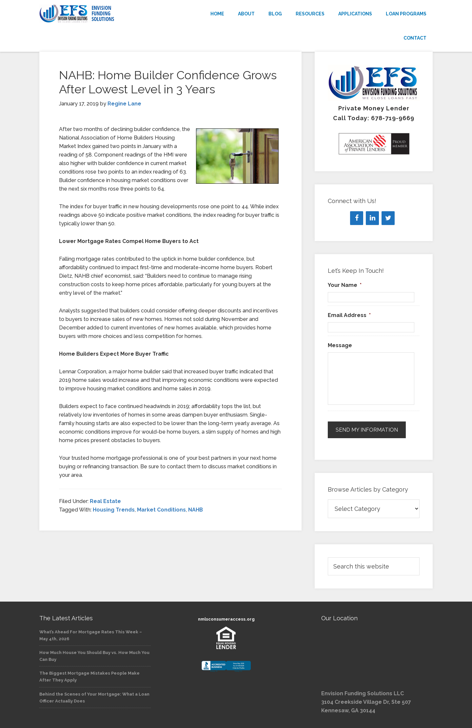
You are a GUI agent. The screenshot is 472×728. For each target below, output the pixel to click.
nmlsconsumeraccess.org (226, 619)
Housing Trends (114, 510)
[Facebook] (356, 218)
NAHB (195, 510)
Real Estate (105, 501)
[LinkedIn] (372, 218)
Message (340, 345)
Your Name (345, 285)
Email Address (349, 315)
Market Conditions (161, 510)
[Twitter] (388, 218)
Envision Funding (98, 14)
